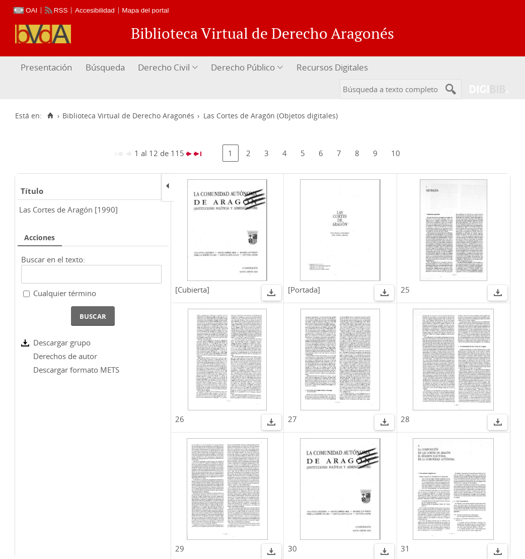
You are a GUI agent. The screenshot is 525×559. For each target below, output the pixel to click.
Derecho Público (243, 67)
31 (405, 548)
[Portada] (304, 290)
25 (405, 290)
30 (292, 548)
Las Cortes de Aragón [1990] (68, 209)
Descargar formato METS (76, 370)
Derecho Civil (164, 67)
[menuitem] (48, 67)
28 (405, 419)
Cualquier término (64, 293)
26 (179, 419)
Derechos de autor (65, 356)
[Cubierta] (192, 290)
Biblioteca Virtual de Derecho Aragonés (128, 115)
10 (395, 153)
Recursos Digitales (332, 67)
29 (179, 548)
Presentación (46, 67)
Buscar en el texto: (53, 259)
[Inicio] (50, 115)
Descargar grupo (62, 342)
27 (292, 419)
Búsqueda (105, 67)
